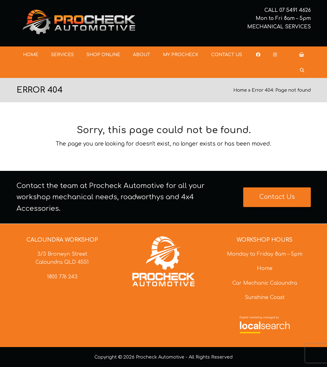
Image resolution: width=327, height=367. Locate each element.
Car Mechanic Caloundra (264, 283)
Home (240, 90)
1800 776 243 (62, 277)
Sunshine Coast (265, 297)
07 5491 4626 (295, 10)
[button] (301, 54)
